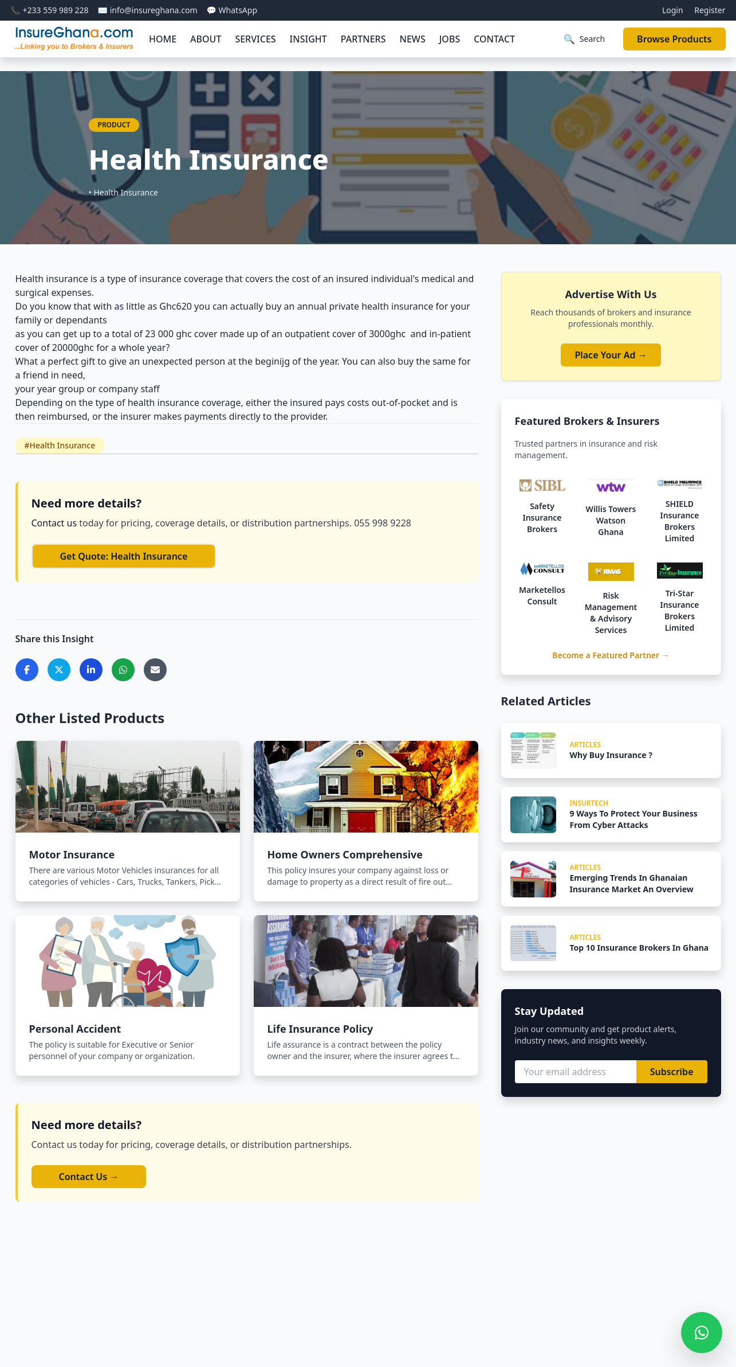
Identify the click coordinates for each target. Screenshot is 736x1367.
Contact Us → (89, 1176)
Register (709, 10)
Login (672, 10)
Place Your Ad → (610, 355)
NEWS (413, 39)
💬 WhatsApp (232, 10)
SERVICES (255, 39)
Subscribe (672, 1071)
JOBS (449, 39)
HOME (162, 39)
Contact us (56, 523)
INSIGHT (308, 39)
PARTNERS (363, 39)
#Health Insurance (60, 445)
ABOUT (205, 39)
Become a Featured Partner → (611, 655)
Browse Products (674, 39)
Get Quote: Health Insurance (124, 556)
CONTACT (494, 39)
